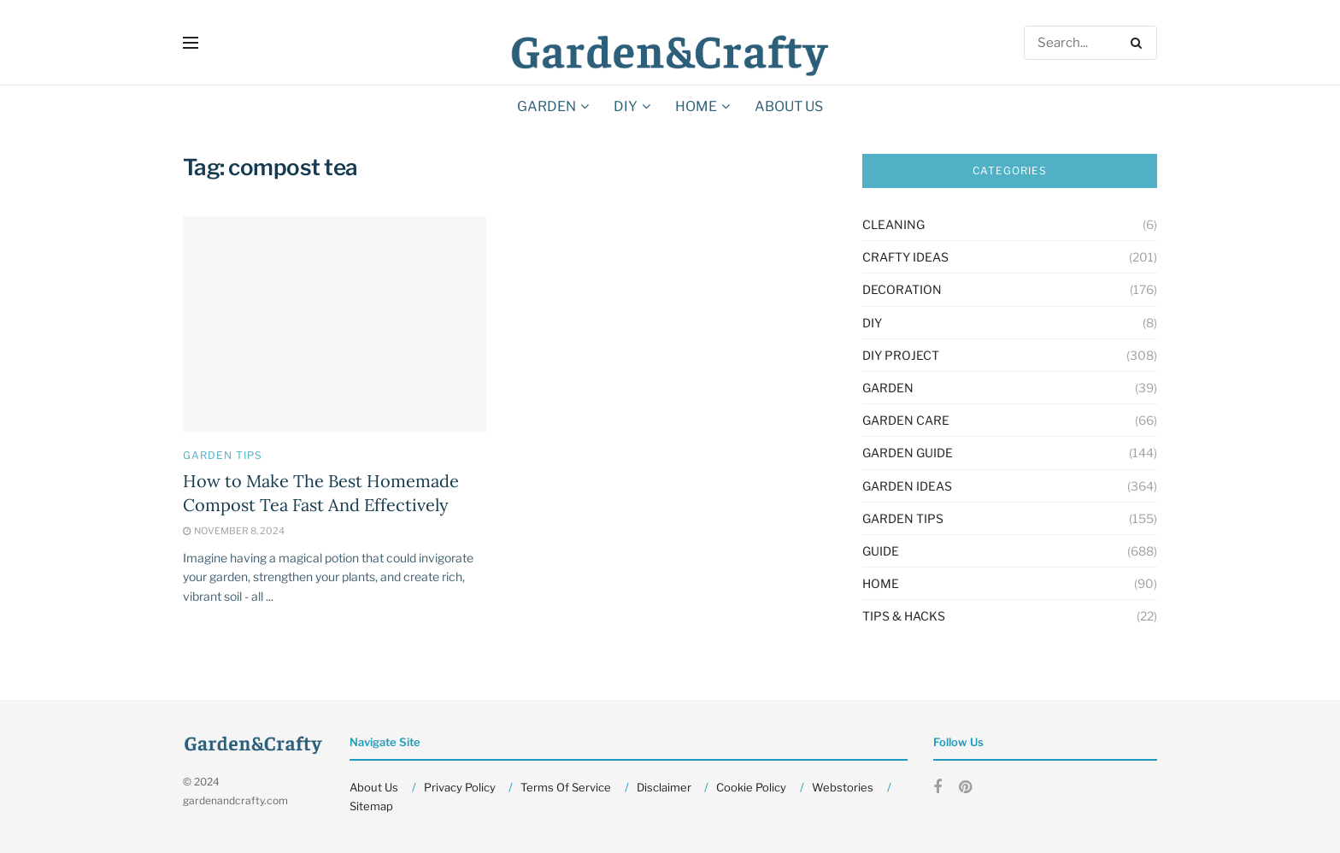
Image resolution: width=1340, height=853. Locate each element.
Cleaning (893, 224)
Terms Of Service (565, 787)
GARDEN (546, 106)
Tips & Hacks (903, 616)
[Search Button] (1139, 43)
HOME (696, 106)
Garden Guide (907, 452)
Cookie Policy (751, 787)
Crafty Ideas (905, 257)
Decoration (902, 289)
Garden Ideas (907, 486)
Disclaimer (664, 787)
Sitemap (371, 806)
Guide (880, 551)
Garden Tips (222, 455)
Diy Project (900, 355)
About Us (789, 106)
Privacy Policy (460, 787)
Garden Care (905, 420)
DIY (626, 106)
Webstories (842, 787)
